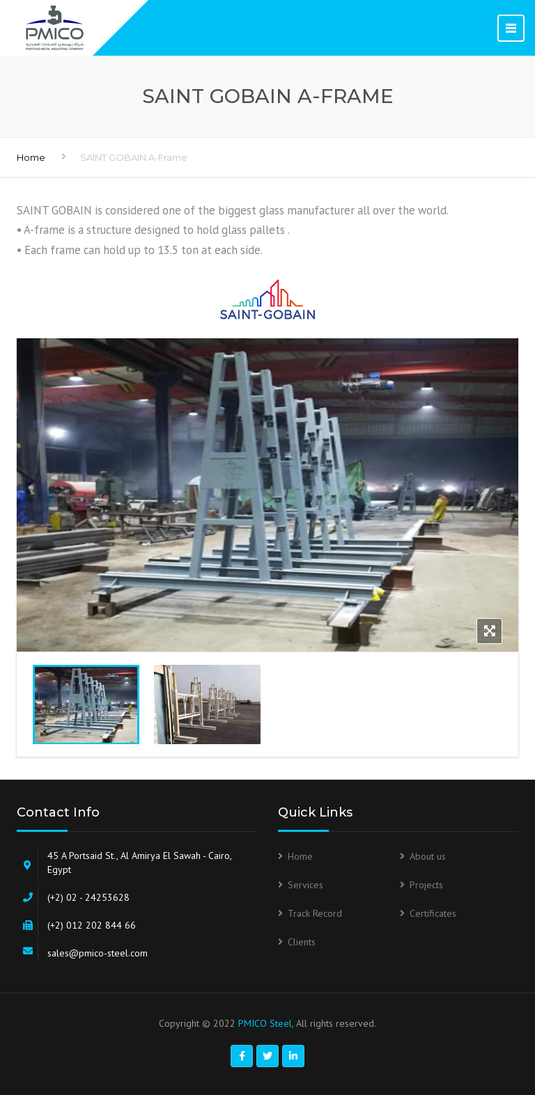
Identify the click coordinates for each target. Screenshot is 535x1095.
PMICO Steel (265, 1023)
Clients (302, 942)
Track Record (315, 913)
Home (31, 157)
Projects (426, 885)
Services (305, 885)
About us (428, 856)
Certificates (433, 913)
